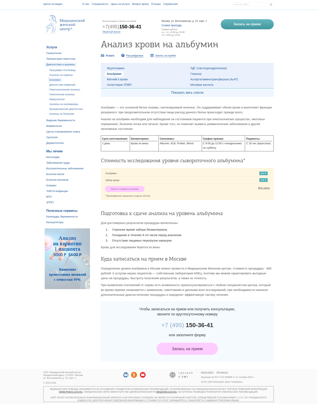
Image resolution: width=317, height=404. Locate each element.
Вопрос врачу (140, 3)
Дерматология (55, 142)
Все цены (264, 187)
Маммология (54, 125)
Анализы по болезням (61, 113)
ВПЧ (49, 196)
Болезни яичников (57, 179)
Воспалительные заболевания (64, 168)
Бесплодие (53, 157)
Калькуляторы (54, 222)
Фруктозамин (116, 68)
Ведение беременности (60, 120)
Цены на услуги (120, 3)
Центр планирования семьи (63, 131)
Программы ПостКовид (62, 70)
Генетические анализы (62, 94)
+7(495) (122, 26)
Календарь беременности (62, 216)
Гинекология (53, 53)
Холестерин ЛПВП (119, 84)
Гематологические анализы (64, 89)
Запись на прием (187, 349)
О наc (85, 3)
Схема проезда (172, 25)
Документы (222, 372)
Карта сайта (207, 372)
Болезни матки (55, 174)
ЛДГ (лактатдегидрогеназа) (208, 68)
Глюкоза (196, 73)
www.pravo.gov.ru (71, 392)
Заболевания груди (58, 162)
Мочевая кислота (201, 84)
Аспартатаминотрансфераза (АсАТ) (214, 79)
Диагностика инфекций (62, 84)
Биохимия (54, 79)
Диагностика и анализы (60, 64)
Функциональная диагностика (66, 109)
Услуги (51, 47)
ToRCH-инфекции (57, 191)
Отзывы (156, 3)
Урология (52, 137)
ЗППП (50, 202)
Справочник (170, 3)
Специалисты (100, 3)
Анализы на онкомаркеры (63, 104)
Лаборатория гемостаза (60, 58)
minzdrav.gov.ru (166, 392)
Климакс (51, 185)
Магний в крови (117, 79)
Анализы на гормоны (61, 75)
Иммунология (57, 99)
